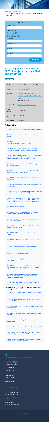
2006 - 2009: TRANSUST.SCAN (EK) (15, 207)
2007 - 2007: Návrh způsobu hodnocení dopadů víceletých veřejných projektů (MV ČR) (24, 185)
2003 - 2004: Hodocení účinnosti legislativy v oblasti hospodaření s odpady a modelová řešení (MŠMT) (23, 283)
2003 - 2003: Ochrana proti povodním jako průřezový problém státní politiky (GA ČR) (24, 293)
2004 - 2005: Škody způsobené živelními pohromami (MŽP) (21, 247)
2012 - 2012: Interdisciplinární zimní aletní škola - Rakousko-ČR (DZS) (24, 129)
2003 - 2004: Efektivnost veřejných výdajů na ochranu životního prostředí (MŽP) (22, 259)
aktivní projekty (13, 33)
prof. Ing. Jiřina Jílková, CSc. (26, 89)
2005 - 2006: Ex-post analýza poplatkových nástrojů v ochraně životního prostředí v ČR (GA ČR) (22, 226)
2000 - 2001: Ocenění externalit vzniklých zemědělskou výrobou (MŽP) (24, 327)
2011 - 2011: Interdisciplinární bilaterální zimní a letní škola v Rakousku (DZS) (22, 135)
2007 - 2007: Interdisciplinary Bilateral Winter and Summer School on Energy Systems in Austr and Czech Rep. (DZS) (24, 192)
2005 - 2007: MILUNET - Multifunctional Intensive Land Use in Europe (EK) (24, 240)
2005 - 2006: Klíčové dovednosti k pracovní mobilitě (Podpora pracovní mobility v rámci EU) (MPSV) (24, 219)
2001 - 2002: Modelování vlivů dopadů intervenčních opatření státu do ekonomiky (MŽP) (24, 320)
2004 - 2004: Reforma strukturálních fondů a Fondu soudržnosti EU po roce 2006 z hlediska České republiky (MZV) (24, 252)
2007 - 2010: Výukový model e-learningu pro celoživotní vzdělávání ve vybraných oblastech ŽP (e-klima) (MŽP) (24, 171)
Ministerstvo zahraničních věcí (27, 105)
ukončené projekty (14, 36)
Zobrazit (35, 60)
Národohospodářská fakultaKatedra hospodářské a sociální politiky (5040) (30, 95)
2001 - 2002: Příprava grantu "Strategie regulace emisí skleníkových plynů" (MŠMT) (24, 314)
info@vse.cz (12, 381)
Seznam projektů (17, 11)
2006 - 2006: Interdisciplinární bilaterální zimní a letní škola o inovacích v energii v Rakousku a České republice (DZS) (22, 212)
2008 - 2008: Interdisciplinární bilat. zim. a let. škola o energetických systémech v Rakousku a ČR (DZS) (24, 164)
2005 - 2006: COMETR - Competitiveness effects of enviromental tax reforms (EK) (24, 233)
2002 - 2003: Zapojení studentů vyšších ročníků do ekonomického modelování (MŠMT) (23, 300)
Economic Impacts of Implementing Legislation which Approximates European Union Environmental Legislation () (24, 340)
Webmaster (24, 413)
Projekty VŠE (8, 11)
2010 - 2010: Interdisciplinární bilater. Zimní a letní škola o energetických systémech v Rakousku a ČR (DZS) (21, 142)
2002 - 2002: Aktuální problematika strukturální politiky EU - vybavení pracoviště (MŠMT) (24, 307)
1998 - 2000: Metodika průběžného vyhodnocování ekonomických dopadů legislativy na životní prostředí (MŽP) (23, 333)
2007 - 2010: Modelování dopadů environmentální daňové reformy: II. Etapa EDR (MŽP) (24, 178)
